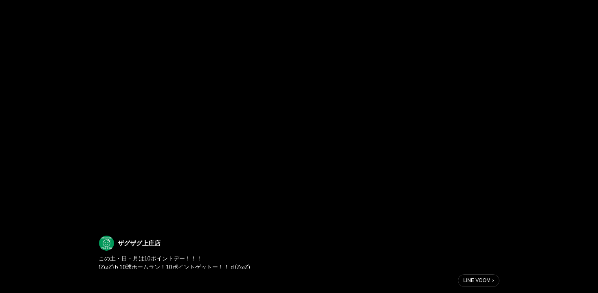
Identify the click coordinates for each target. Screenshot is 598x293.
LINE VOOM (476, 280)
